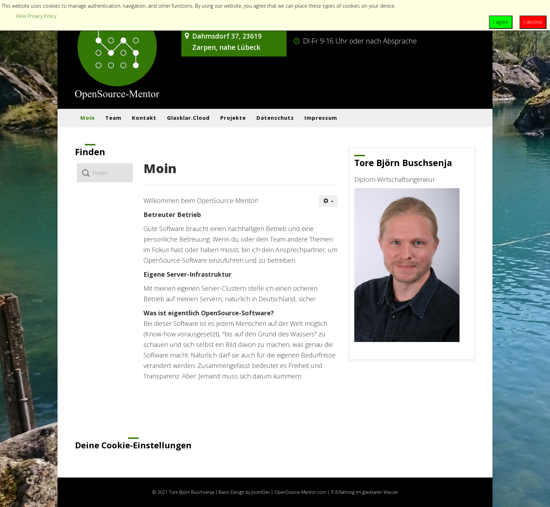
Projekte (233, 117)
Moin (87, 117)
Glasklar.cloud (188, 117)
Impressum (320, 117)
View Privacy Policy (36, 16)
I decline (533, 22)
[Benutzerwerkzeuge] (328, 201)
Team (113, 117)
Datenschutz (275, 117)
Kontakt (144, 117)
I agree (500, 22)
